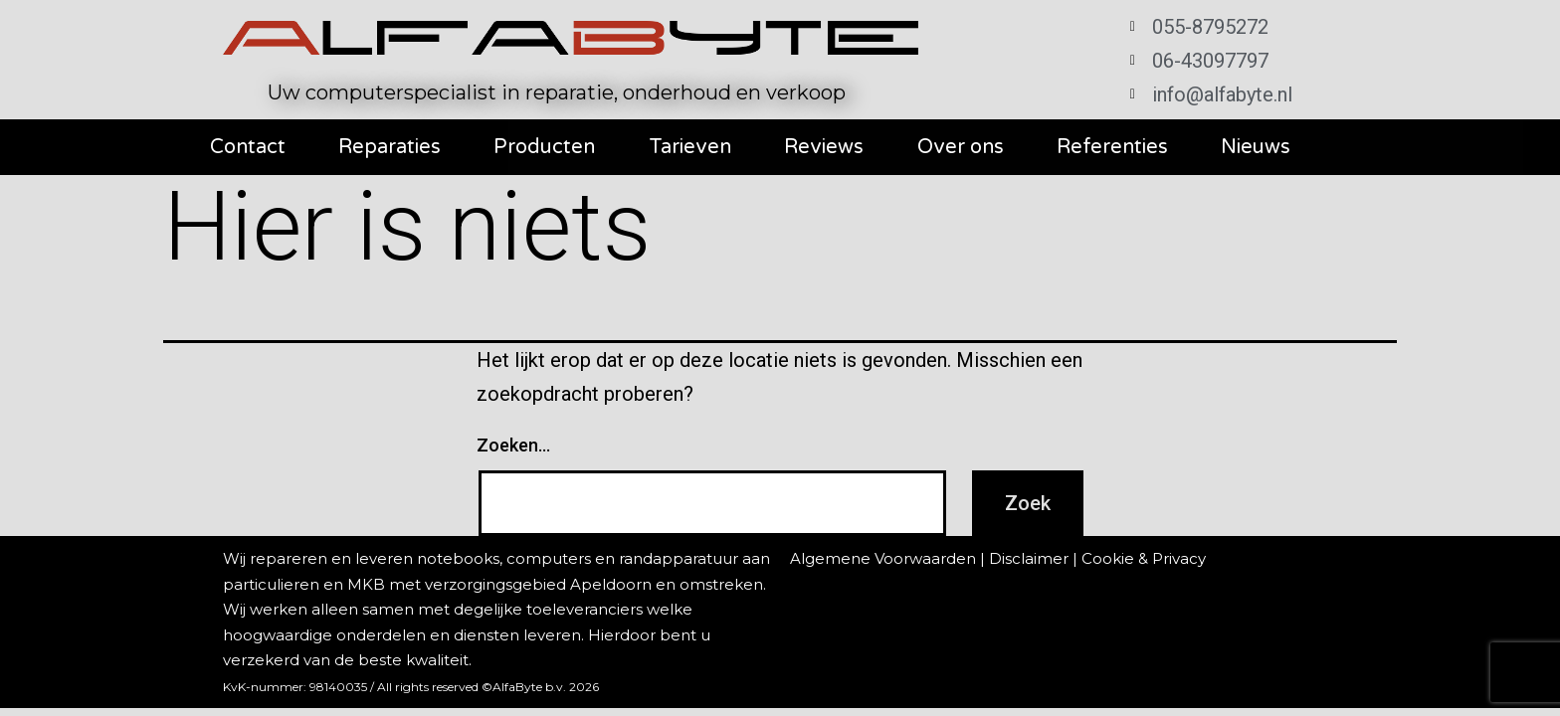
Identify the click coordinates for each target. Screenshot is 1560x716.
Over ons (960, 147)
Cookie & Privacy (1143, 558)
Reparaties (389, 147)
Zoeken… (513, 445)
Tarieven (690, 147)
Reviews (824, 147)
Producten (544, 147)
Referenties (1112, 147)
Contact (248, 147)
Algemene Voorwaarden (883, 558)
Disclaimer (1029, 558)
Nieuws (1255, 147)
